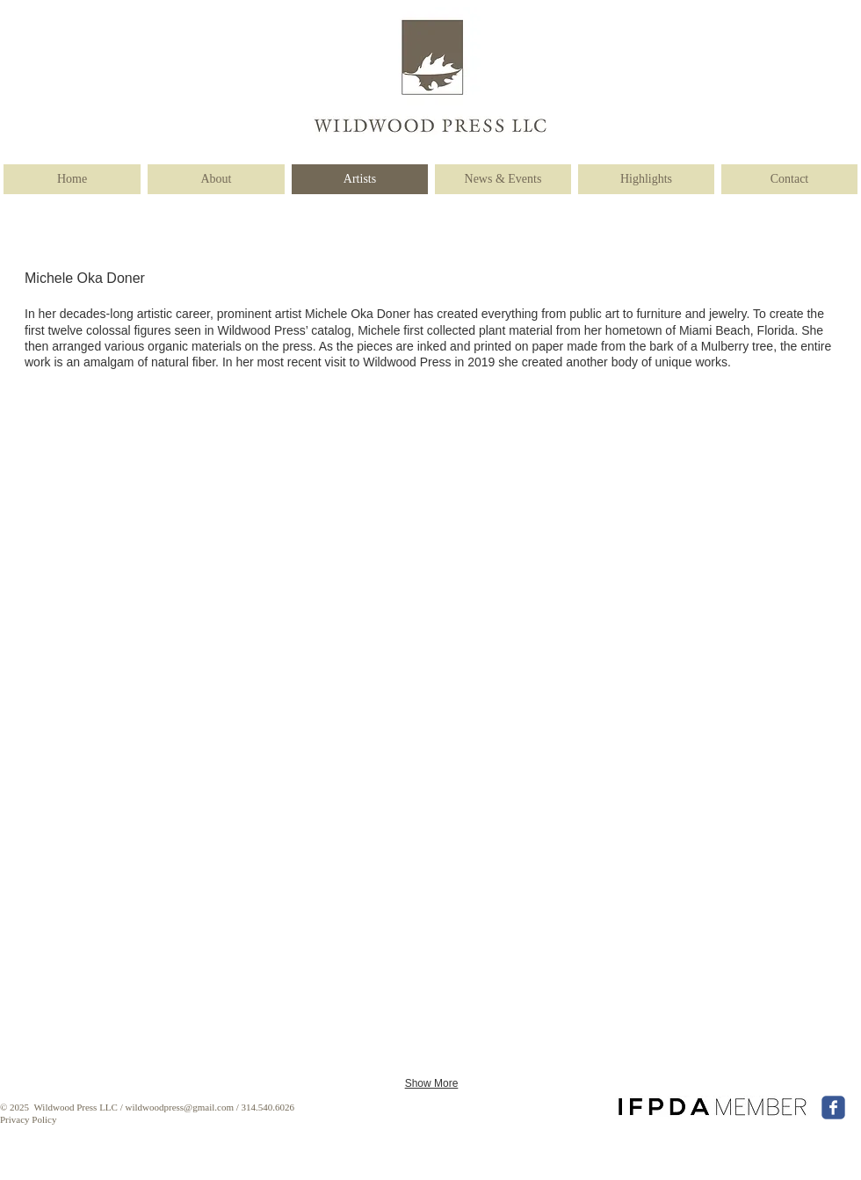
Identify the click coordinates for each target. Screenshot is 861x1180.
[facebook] (833, 1107)
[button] (111, 519)
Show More (432, 1083)
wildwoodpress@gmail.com (179, 1107)
